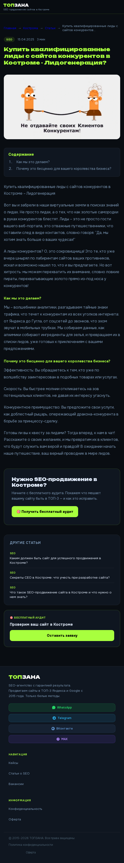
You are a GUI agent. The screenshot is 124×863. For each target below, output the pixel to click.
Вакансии (16, 784)
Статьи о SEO (19, 773)
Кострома (30, 28)
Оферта (15, 819)
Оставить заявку (62, 635)
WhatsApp (62, 707)
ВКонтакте (62, 728)
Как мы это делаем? (33, 162)
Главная (10, 28)
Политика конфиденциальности (31, 845)
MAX (62, 739)
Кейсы (13, 763)
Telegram (62, 718)
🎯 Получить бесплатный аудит (44, 511)
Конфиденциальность (25, 809)
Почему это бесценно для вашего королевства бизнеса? (63, 168)
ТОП (16, 5)
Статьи (50, 28)
